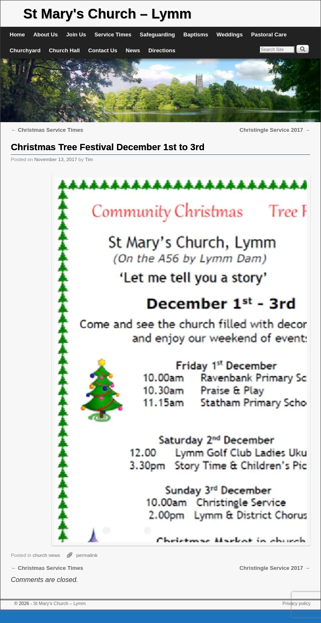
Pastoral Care (269, 34)
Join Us (76, 34)
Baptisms (195, 34)
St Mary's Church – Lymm (107, 13)
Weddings (230, 34)
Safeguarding (157, 34)
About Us (45, 34)
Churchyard (25, 50)
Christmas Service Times (47, 130)
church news (46, 555)
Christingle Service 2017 (274, 130)
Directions (162, 50)
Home (17, 34)
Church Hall (64, 50)
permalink (87, 555)
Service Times (112, 34)
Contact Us (102, 50)
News (133, 50)
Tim (89, 159)
